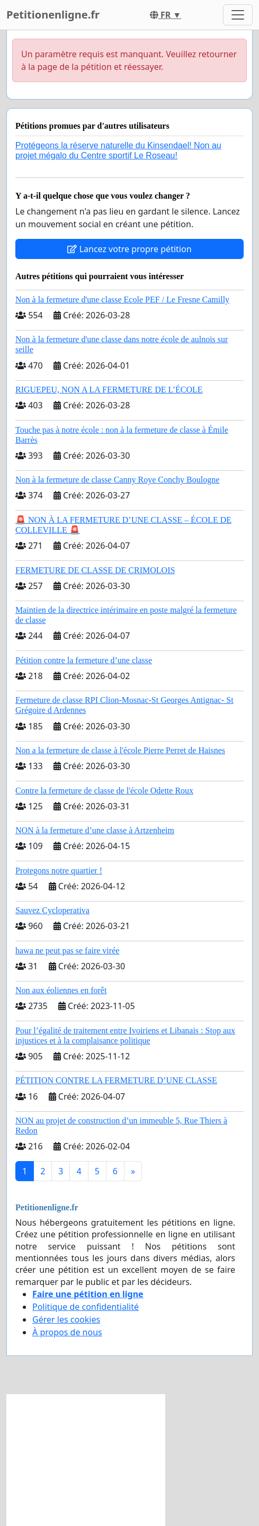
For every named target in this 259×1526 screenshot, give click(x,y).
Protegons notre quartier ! (58, 870)
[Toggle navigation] (238, 14)
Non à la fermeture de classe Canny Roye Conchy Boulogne (117, 479)
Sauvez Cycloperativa (52, 910)
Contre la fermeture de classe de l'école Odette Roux (104, 790)
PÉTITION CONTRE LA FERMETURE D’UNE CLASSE (116, 1080)
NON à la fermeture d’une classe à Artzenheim (94, 830)
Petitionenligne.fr (53, 14)
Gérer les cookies (66, 1319)
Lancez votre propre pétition (129, 249)
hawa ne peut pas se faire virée (67, 950)
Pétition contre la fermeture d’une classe (83, 660)
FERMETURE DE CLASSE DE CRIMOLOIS (95, 570)
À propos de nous (67, 1332)
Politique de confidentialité (85, 1307)
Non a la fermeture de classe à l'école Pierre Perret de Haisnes (120, 750)
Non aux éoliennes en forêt (60, 990)
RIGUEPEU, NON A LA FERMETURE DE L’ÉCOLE (109, 389)
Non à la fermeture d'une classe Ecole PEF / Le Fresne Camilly (122, 299)
